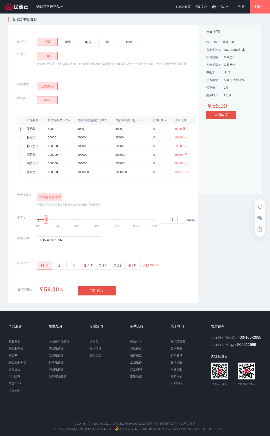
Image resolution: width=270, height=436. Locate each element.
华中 (108, 42)
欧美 (129, 42)
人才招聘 (176, 383)
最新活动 (95, 355)
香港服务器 (62, 341)
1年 (103, 265)
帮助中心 (136, 341)
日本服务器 (56, 362)
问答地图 (176, 369)
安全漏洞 (136, 369)
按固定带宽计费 (50, 197)
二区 (47, 56)
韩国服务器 (56, 369)
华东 (88, 42)
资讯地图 (176, 362)
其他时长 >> (151, 265)
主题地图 (136, 376)
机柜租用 (14, 369)
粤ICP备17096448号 (97, 429)
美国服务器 (56, 348)
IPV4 (47, 100)
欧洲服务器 (56, 355)
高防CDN (14, 383)
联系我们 (176, 376)
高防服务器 (15, 348)
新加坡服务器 (58, 376)
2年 (118, 265)
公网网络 (47, 86)
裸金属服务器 (17, 362)
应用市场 (95, 348)
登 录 (241, 6)
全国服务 (136, 362)
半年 (89, 265)
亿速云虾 (14, 390)
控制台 (93, 341)
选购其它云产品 (49, 6)
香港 (47, 42)
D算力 (176, 423)
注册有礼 (260, 6)
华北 (68, 42)
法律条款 (136, 355)
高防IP (12, 355)
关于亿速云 (177, 341)
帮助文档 (201, 6)
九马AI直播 (188, 423)
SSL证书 (14, 376)
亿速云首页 (183, 6)
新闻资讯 (176, 355)
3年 (132, 265)
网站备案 (136, 348)
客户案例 (176, 348)
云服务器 (14, 341)
